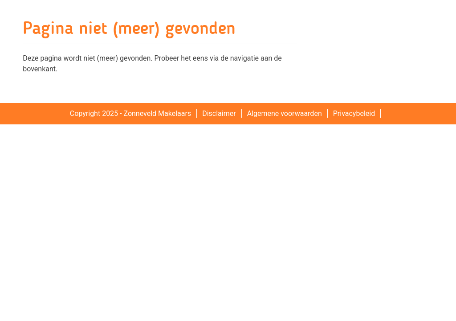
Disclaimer (219, 113)
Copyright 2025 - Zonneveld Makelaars (130, 113)
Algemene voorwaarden (284, 113)
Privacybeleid (354, 113)
